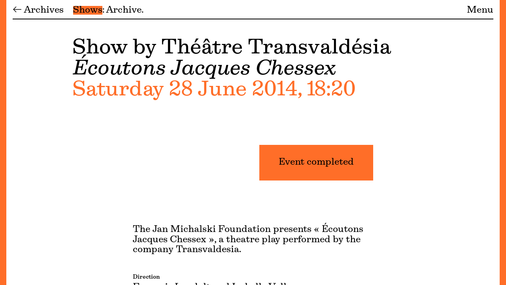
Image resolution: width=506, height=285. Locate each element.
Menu (480, 10)
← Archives (38, 10)
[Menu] (3, 142)
